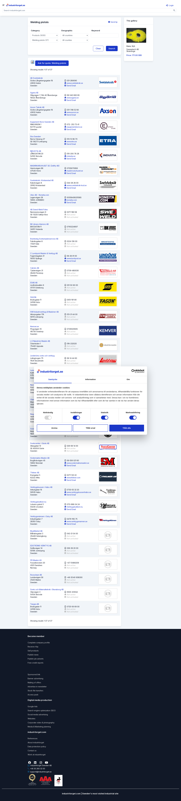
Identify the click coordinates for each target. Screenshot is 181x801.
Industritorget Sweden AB (40, 765)
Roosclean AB (36, 575)
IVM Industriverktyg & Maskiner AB (44, 312)
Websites (31, 718)
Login (170, 5)
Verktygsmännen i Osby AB (41, 516)
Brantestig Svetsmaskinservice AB (44, 239)
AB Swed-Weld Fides (39, 209)
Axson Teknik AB (37, 107)
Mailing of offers (34, 682)
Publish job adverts (35, 659)
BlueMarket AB (36, 531)
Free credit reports (35, 663)
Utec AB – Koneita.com (39, 195)
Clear (98, 48)
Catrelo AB (34, 268)
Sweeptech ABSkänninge (132, 50)
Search (111, 48)
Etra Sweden (35, 136)
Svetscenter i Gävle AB (39, 443)
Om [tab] (128, 379)
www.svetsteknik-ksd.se (75, 185)
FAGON (33, 297)
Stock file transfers (35, 691)
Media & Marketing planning (39, 727)
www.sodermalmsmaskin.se (76, 463)
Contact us (32, 750)
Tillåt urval (90, 428)
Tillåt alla (127, 428)
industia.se (69, 156)
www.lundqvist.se (72, 258)
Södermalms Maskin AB (40, 458)
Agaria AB (34, 93)
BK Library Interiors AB (39, 224)
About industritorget (36, 742)
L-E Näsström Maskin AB (40, 341)
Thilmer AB (34, 472)
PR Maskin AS (36, 560)
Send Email (70, 86)
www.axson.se (71, 112)
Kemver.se (34, 326)
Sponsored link (34, 674)
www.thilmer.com (72, 478)
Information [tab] (90, 379)
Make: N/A (130, 46)
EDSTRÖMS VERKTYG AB (41, 546)
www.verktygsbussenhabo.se (77, 492)
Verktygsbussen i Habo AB (41, 487)
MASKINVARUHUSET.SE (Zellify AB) (45, 166)
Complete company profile (39, 643)
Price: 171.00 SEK (134, 55)
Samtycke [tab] (52, 379)
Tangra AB (34, 604)
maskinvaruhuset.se (73, 171)
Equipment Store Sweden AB (42, 122)
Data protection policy (37, 746)
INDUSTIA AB (35, 151)
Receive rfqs (33, 647)
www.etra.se (70, 141)
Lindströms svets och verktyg (42, 356)
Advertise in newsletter (37, 686)
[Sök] (174, 10)
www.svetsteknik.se (73, 83)
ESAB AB (33, 283)
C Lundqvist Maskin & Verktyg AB (44, 253)
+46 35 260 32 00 (36, 768)
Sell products (33, 651)
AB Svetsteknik (36, 78)
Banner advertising (35, 678)
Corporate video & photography (41, 723)
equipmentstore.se (73, 127)
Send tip (113, 22)
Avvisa (54, 428)
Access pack (33, 695)
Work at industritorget (37, 755)
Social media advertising (38, 714)
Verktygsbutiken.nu (38, 502)
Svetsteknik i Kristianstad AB (42, 180)
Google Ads (32, 706)
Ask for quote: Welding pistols (52, 63)
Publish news (33, 655)
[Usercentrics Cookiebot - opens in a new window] (133, 371)
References (32, 738)
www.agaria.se (71, 98)
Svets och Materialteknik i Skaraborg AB (47, 589)
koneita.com (70, 200)
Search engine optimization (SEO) (42, 710)
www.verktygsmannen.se (75, 521)
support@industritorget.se (40, 772)
